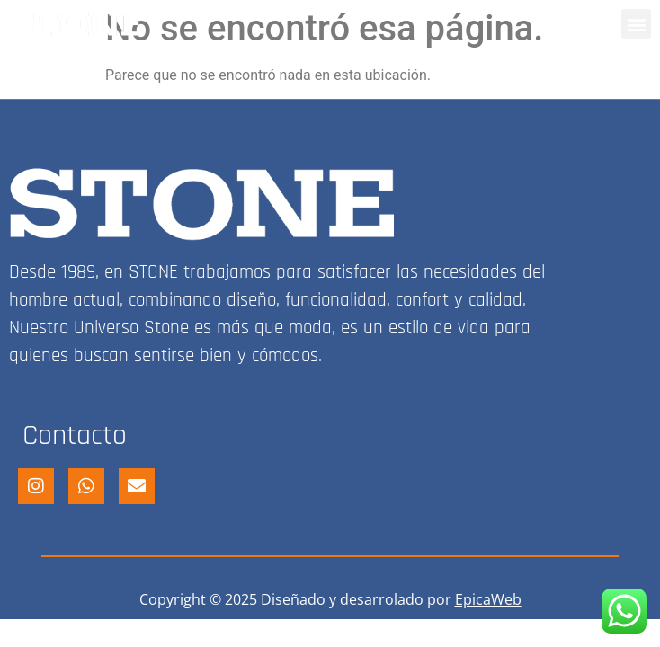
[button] (636, 24)
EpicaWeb (488, 599)
